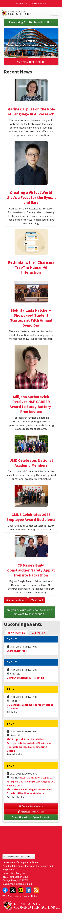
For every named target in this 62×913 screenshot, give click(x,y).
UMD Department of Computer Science (25, 13)
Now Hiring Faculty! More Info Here (31, 22)
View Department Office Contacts (19, 856)
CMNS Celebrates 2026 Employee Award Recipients (31, 517)
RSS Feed (36, 600)
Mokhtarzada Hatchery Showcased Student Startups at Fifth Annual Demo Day (31, 318)
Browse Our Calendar (31, 806)
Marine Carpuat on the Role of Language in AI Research (31, 111)
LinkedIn (28, 890)
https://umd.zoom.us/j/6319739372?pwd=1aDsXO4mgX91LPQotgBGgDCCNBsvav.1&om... (31, 781)
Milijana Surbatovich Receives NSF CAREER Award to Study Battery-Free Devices (31, 404)
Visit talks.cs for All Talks (31, 811)
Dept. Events (18, 633)
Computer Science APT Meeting (25, 677)
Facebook (5, 890)
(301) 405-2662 (24, 884)
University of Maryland (31, 3)
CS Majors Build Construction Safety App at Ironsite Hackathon (31, 570)
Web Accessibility (11, 896)
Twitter (13, 890)
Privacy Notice (30, 896)
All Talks (38, 633)
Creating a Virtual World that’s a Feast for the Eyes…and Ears (31, 197)
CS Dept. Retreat (17, 650)
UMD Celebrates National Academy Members (31, 463)
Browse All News (16, 600)
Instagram (20, 890)
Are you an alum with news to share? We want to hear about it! (29, 612)
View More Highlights (31, 62)
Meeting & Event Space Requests (31, 817)
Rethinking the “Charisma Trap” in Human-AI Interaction (31, 267)
